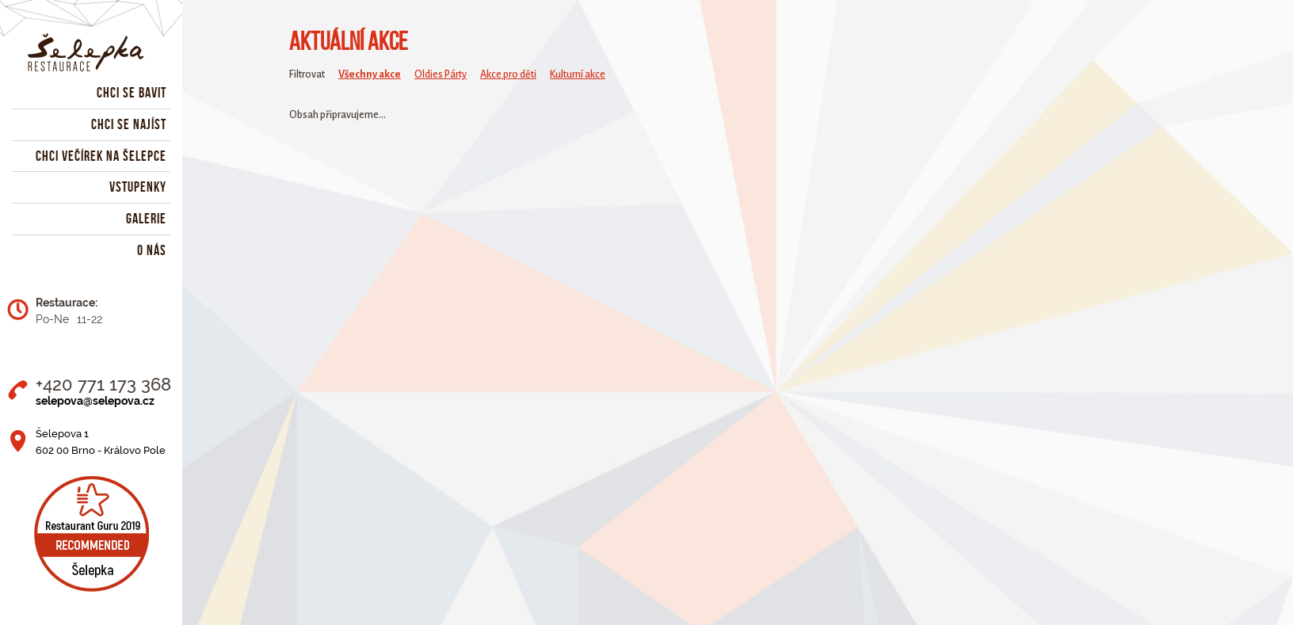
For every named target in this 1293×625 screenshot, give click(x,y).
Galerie (146, 219)
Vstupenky (137, 187)
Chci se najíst (128, 124)
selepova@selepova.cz (95, 400)
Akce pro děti (508, 74)
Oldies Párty (440, 74)
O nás (151, 250)
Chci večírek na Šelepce (101, 156)
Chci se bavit (131, 93)
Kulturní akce (577, 74)
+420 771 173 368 (103, 384)
